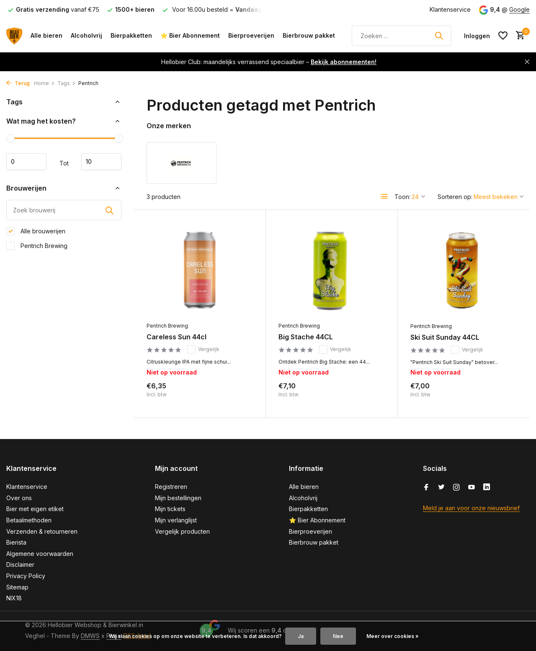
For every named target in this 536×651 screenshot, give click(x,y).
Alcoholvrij (86, 35)
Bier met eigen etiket (35, 508)
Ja (301, 636)
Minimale (26, 161)
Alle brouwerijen (35, 231)
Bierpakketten (131, 35)
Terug (18, 83)
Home (44, 83)
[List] (384, 196)
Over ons (19, 497)
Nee (338, 636)
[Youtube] (471, 487)
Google (519, 9)
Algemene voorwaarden (39, 553)
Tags (66, 83)
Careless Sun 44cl (176, 337)
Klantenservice (450, 9)
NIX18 (14, 598)
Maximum (101, 161)
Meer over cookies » (392, 636)
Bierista (16, 542)
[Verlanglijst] (503, 35)
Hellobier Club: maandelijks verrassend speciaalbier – (268, 61)
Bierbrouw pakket (309, 35)
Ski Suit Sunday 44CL (444, 337)
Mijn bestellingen (178, 497)
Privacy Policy (25, 575)
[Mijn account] (477, 35)
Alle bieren (46, 35)
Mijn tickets (170, 508)
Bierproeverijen (251, 35)
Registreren (171, 486)
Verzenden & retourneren (41, 531)
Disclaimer (20, 564)
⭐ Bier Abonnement (190, 35)
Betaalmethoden (29, 520)
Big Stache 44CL (305, 337)
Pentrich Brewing (36, 246)
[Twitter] (441, 487)
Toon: (402, 196)
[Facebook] (426, 487)
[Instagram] (456, 487)
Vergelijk (203, 349)
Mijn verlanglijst (176, 520)
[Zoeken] (401, 36)
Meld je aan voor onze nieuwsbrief (471, 508)
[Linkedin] (486, 487)
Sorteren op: (455, 196)
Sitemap (17, 587)
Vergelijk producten (182, 531)
